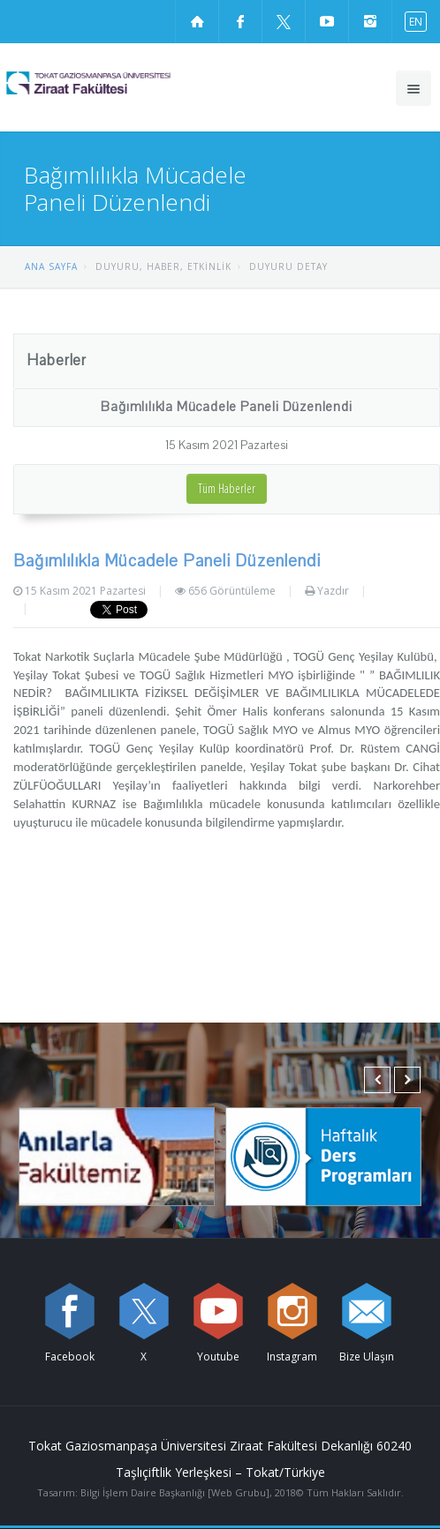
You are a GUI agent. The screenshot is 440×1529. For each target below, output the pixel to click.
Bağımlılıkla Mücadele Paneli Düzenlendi (226, 407)
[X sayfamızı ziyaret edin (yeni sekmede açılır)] (283, 21)
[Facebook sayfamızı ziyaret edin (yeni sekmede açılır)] (240, 21)
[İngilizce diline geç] (412, 20)
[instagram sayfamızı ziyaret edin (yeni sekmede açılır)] (370, 21)
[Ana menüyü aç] (413, 88)
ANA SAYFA (51, 266)
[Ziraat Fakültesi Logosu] (120, 83)
